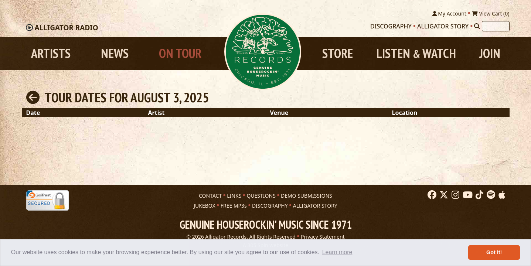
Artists (51, 53)
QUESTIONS (260, 195)
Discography (391, 26)
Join (489, 53)
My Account (449, 13)
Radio (66, 28)
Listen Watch (416, 53)
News (115, 53)
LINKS (234, 195)
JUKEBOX (204, 205)
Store (337, 53)
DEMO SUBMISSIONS (306, 195)
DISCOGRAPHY (270, 205)
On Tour (180, 53)
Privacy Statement (323, 236)
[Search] (477, 26)
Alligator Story (443, 26)
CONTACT (210, 195)
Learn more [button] (337, 252)
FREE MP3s (234, 205)
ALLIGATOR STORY (315, 205)
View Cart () (491, 13)
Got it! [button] (494, 252)
